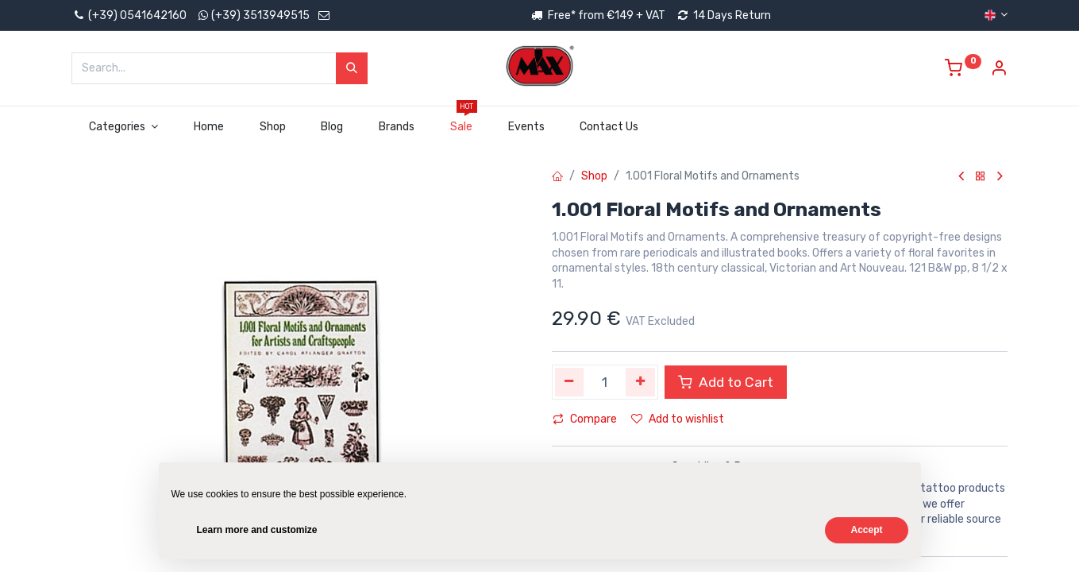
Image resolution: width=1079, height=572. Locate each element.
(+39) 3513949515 (260, 15)
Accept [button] (866, 529)
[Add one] (640, 382)
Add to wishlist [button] (677, 419)
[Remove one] (569, 382)
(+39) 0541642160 (129, 15)
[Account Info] (999, 70)
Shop (594, 176)
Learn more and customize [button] (257, 529)
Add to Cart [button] (725, 382)
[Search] (352, 68)
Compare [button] (585, 419)
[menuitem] (208, 127)
